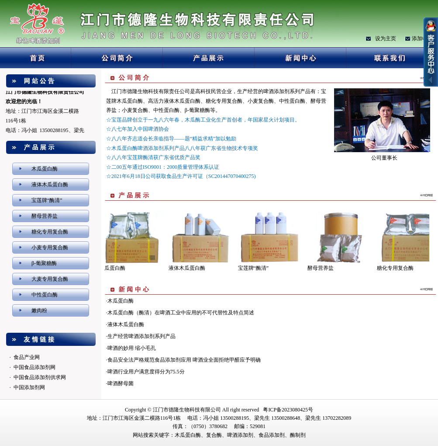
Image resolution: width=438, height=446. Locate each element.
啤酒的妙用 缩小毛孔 (131, 348)
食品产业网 (27, 357)
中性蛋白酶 (44, 295)
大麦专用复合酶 (49, 279)
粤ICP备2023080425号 (288, 410)
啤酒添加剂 (240, 435)
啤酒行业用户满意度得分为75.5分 (146, 372)
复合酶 (214, 435)
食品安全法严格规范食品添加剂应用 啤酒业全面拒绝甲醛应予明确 (184, 360)
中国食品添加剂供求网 (40, 377)
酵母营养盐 (44, 216)
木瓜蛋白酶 (44, 169)
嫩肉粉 (39, 310)
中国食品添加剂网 (34, 367)
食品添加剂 (272, 435)
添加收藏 (422, 38)
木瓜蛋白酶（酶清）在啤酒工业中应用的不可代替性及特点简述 (180, 313)
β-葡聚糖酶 (44, 263)
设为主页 (385, 38)
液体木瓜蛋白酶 (49, 184)
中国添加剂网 (29, 387)
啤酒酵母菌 (120, 383)
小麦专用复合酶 (49, 247)
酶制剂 (298, 435)
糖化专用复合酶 (49, 232)
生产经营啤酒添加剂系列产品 (141, 336)
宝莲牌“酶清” (46, 200)
